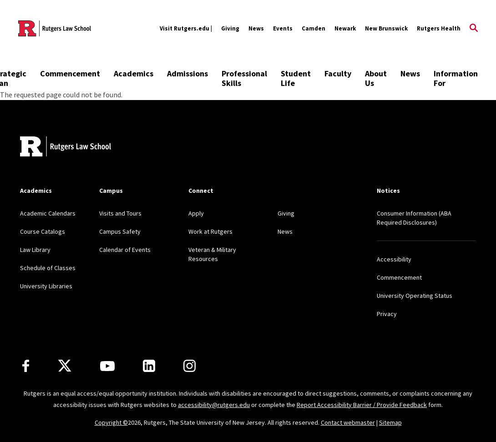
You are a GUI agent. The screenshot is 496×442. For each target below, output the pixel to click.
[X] (64, 366)
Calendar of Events (125, 250)
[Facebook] (25, 366)
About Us (376, 78)
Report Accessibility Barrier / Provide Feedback (362, 405)
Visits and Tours (120, 213)
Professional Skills (244, 78)
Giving (230, 28)
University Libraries (46, 286)
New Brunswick (386, 28)
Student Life (296, 78)
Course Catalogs (42, 231)
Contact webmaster (348, 422)
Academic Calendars (48, 213)
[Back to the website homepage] (54, 28)
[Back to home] (65, 147)
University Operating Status (414, 295)
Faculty (337, 73)
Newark (345, 28)
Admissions (187, 73)
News (256, 28)
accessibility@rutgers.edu (214, 405)
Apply (196, 213)
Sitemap (390, 422)
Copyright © (111, 422)
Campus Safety (120, 231)
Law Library (35, 250)
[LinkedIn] (149, 366)
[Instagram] (189, 366)
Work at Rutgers (210, 231)
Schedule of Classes (48, 268)
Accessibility (394, 259)
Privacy (387, 314)
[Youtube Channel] (107, 366)
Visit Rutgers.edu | (186, 28)
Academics (133, 73)
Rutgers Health (439, 28)
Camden (313, 28)
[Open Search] (474, 28)
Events (283, 28)
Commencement (70, 73)
